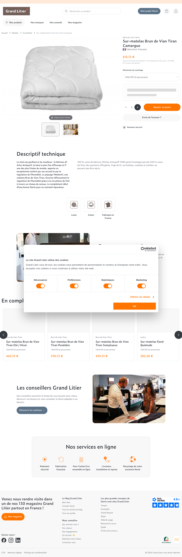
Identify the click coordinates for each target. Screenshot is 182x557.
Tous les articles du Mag (72, 509)
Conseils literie (68, 506)
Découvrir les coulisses (32, 410)
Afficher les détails (140, 297)
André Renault (107, 513)
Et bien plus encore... (109, 531)
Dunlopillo (105, 509)
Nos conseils (56, 22)
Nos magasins (75, 22)
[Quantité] (132, 107)
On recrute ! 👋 (68, 535)
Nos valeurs (67, 528)
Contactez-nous (69, 542)
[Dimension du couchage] (152, 77)
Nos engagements (69, 531)
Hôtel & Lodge (107, 520)
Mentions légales (15, 552)
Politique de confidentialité (35, 552)
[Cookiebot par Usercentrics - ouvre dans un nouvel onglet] (143, 249)
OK (134, 306)
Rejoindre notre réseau (71, 539)
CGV (3, 552)
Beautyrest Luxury (108, 523)
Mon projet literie (149, 10)
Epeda (103, 527)
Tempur (104, 505)
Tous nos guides (69, 513)
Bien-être (66, 502)
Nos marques (37, 22)
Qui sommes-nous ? (70, 524)
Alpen (103, 516)
